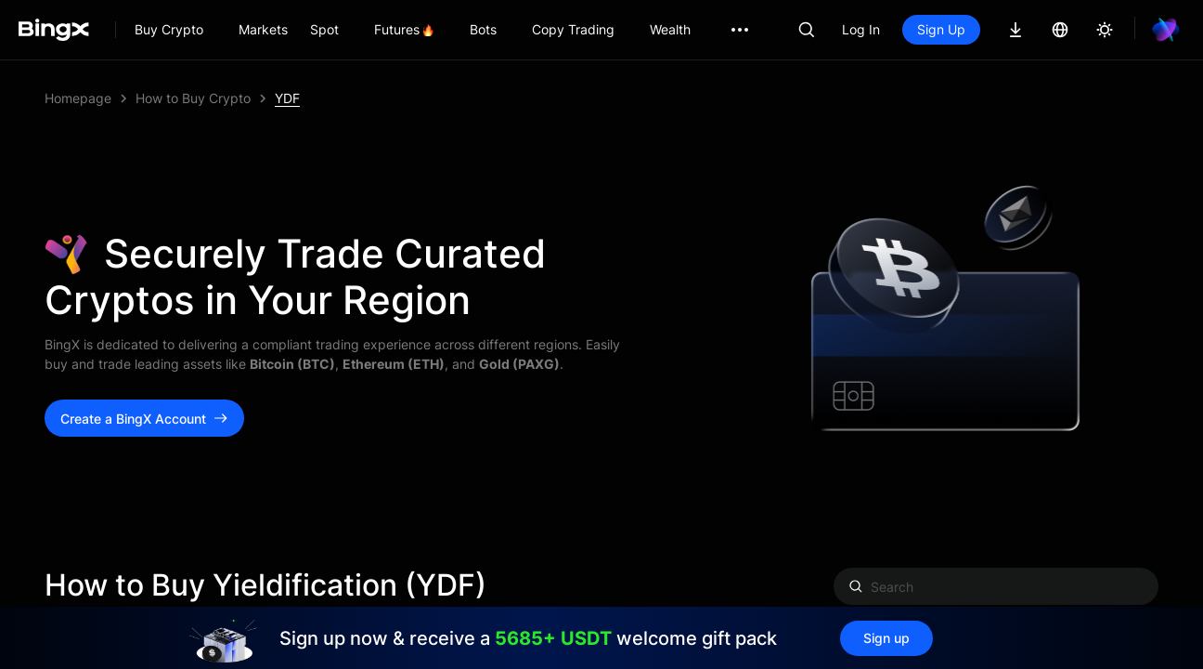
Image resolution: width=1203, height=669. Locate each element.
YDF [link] (287, 98)
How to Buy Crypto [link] (193, 98)
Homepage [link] (78, 98)
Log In (861, 29)
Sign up (886, 638)
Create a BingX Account (144, 418)
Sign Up (941, 29)
